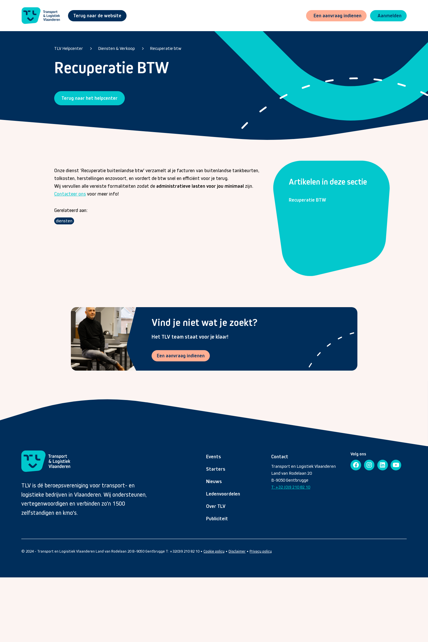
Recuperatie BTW (307, 200)
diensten (64, 221)
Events (213, 456)
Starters (215, 469)
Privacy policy (261, 551)
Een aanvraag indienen (181, 355)
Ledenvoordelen (223, 494)
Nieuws (214, 481)
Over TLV (215, 506)
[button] (388, 15)
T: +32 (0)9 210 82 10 (290, 487)
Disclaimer (237, 551)
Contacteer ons (70, 194)
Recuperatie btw (165, 48)
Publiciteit (217, 518)
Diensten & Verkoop (116, 48)
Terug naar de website (97, 15)
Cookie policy (214, 551)
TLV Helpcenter (68, 48)
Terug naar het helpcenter (89, 98)
